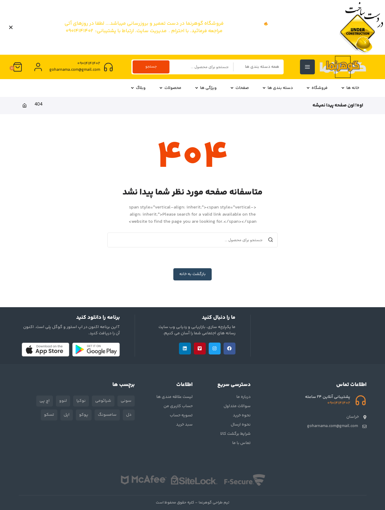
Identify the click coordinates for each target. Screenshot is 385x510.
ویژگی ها (206, 88)
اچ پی (45, 401)
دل (128, 415)
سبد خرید (184, 424)
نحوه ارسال (241, 424)
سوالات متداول (237, 406)
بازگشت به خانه (192, 274)
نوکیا (81, 401)
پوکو (83, 415)
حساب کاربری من (178, 406)
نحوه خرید (242, 415)
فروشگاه (317, 88)
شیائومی (103, 401)
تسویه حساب (181, 415)
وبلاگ (138, 88)
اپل (67, 415)
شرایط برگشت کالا (235, 434)
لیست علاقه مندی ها (174, 397)
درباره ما (243, 397)
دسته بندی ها (277, 88)
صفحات (239, 88)
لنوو (63, 401)
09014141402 (88, 64)
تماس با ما (241, 443)
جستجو (151, 67)
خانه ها (350, 88)
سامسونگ (107, 415)
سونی (126, 401)
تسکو (49, 415)
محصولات (170, 88)
